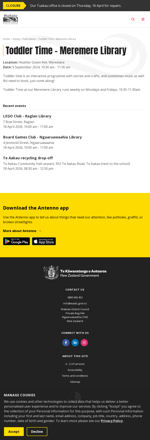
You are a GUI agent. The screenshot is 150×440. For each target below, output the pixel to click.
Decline (37, 431)
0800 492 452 (75, 297)
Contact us (75, 289)
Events (16, 39)
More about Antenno (19, 231)
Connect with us (75, 333)
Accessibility (75, 370)
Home (6, 39)
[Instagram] (84, 342)
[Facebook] (66, 342)
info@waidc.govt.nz (75, 303)
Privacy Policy (112, 421)
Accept (13, 431)
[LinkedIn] (75, 342)
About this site (75, 356)
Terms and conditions (75, 375)
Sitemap (75, 381)
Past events (29, 39)
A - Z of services (75, 364)
